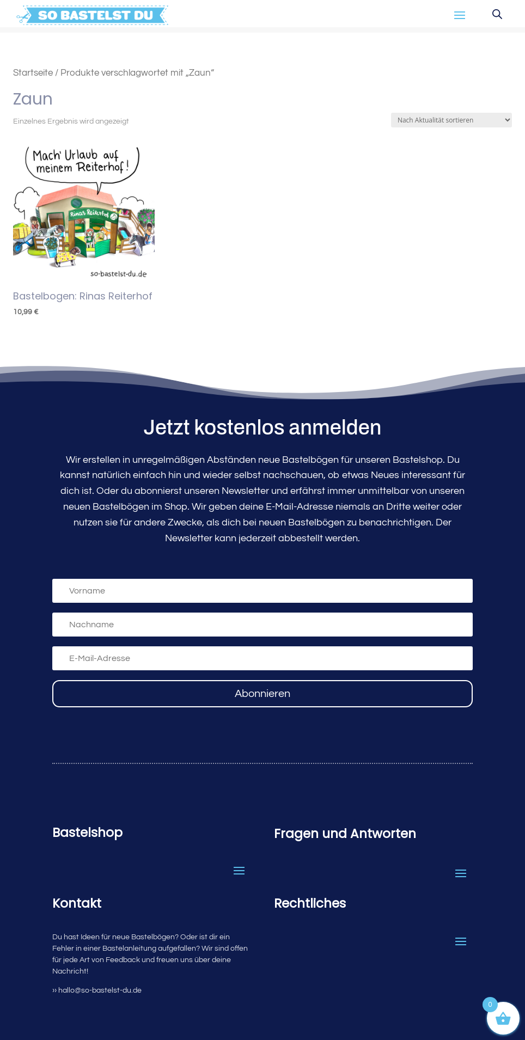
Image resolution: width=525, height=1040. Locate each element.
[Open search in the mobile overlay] (497, 14)
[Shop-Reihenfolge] (451, 120)
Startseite (33, 72)
